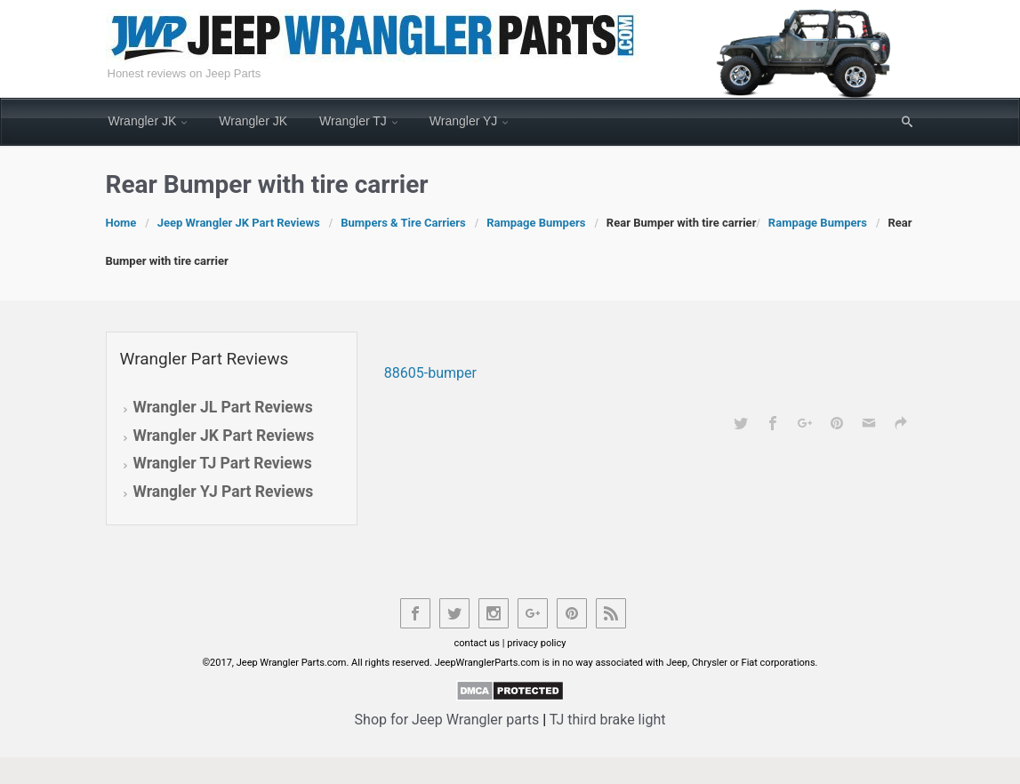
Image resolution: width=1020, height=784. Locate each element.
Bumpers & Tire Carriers (403, 222)
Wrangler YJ (464, 121)
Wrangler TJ (353, 121)
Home (121, 222)
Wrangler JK (142, 121)
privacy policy (536, 643)
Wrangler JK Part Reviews (224, 435)
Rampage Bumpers (535, 222)
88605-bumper (430, 372)
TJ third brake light (608, 719)
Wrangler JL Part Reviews (223, 407)
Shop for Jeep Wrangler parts (447, 719)
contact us (477, 643)
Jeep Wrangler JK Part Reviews (238, 222)
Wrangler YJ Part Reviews (223, 491)
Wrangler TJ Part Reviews (222, 463)
